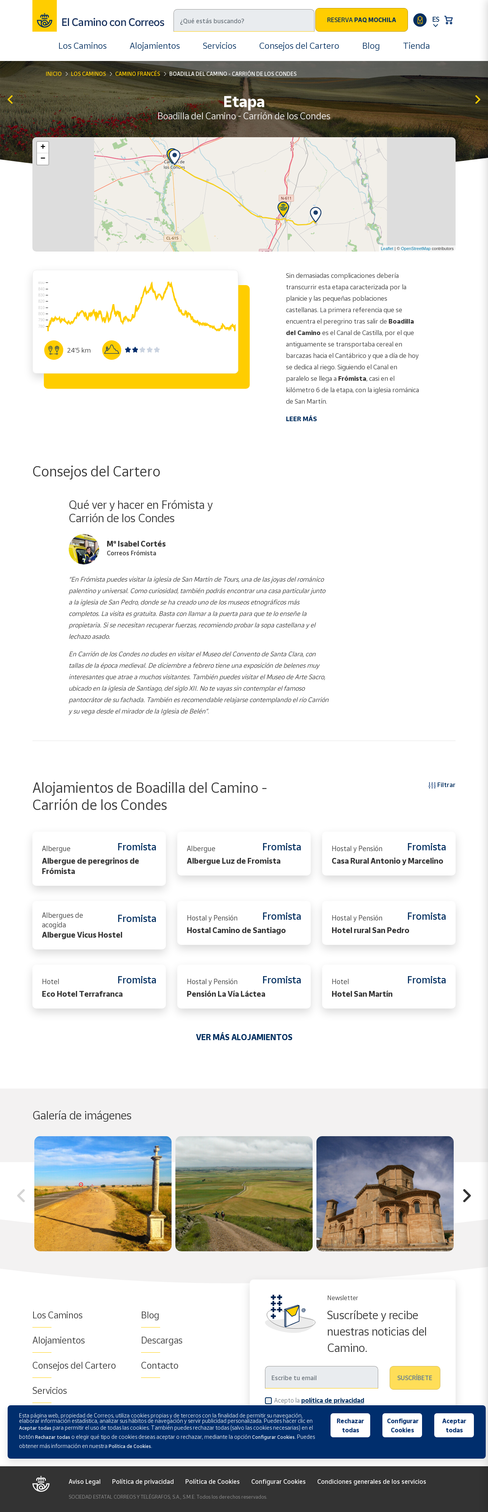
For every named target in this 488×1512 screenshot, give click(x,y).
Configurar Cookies (278, 1481)
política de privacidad (332, 1400)
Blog (371, 45)
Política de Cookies (212, 1481)
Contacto (159, 1365)
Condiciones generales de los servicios (371, 1481)
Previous (21, 1196)
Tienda (416, 45)
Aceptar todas (454, 1425)
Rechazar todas (350, 1425)
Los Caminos (82, 45)
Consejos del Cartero (299, 45)
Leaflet (387, 248)
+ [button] (42, 147)
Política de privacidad (143, 1481)
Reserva (361, 20)
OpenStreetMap (416, 248)
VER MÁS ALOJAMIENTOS (244, 1037)
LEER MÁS (301, 419)
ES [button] (436, 19)
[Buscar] (244, 20)
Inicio (54, 74)
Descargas (162, 1340)
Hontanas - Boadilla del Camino (10, 100)
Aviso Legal (85, 1481)
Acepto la (319, 1400)
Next (467, 1196)
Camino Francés (137, 74)
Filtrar (442, 785)
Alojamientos (155, 45)
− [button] (42, 159)
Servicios (219, 45)
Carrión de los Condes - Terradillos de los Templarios (477, 100)
